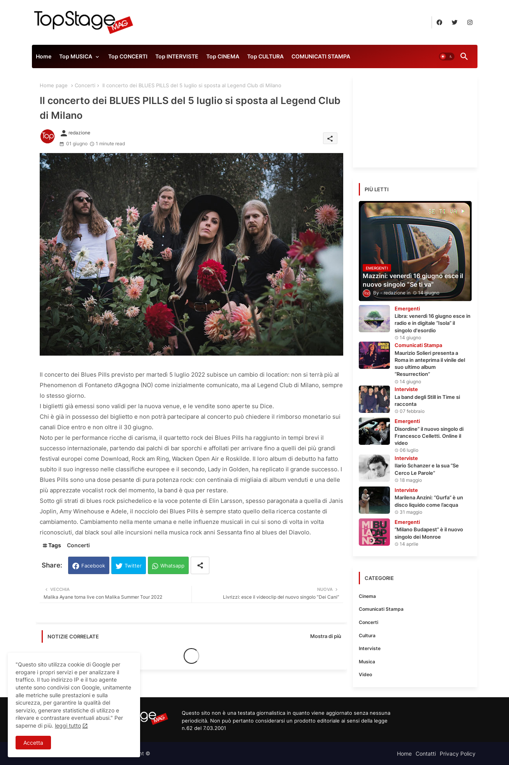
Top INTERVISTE (176, 56)
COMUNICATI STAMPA (320, 56)
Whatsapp (172, 565)
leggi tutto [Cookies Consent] (68, 725)
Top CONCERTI (127, 56)
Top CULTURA (265, 56)
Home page (54, 85)
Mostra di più (325, 636)
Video (365, 674)
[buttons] (439, 22)
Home (43, 56)
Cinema (367, 596)
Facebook (93, 565)
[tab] (43, 58)
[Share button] (200, 565)
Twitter (133, 565)
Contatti (426, 753)
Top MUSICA (75, 56)
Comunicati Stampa (381, 609)
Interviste (370, 648)
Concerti (85, 85)
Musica (367, 662)
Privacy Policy (458, 753)
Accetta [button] (33, 742)
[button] (447, 56)
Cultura (367, 635)
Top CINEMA (222, 56)
